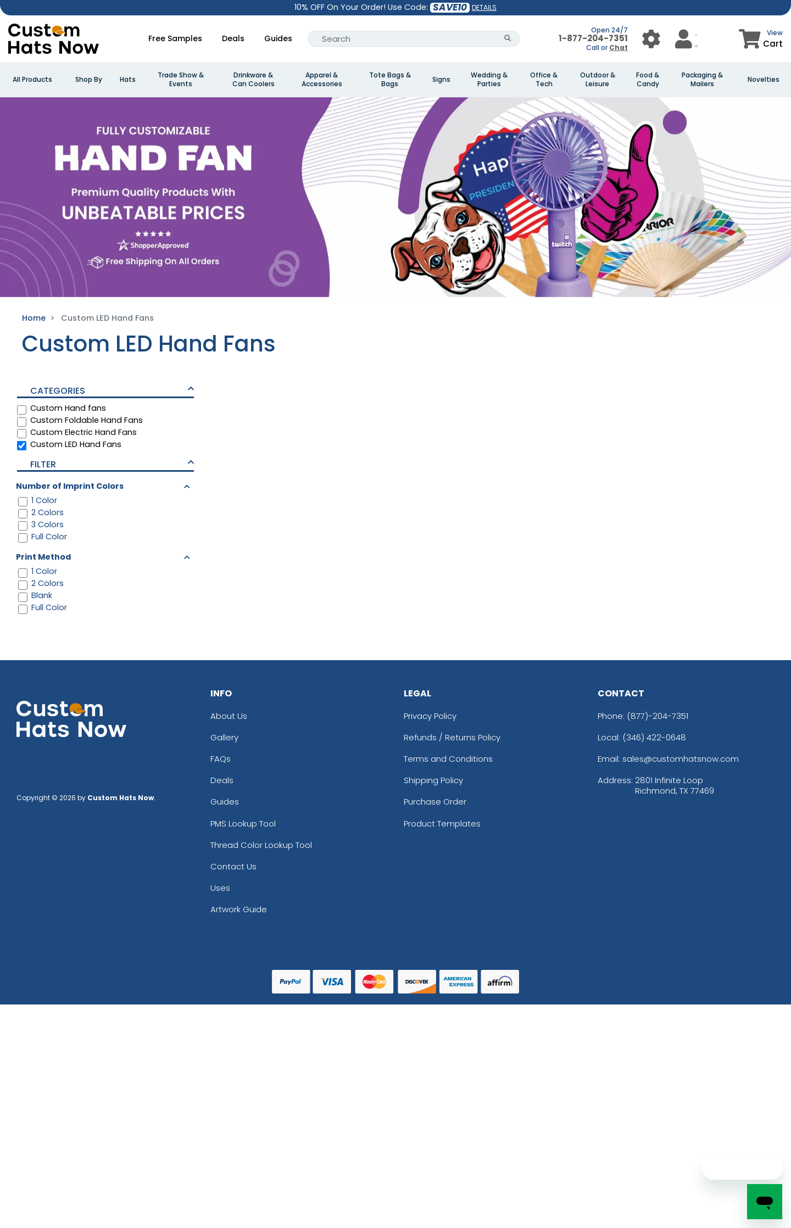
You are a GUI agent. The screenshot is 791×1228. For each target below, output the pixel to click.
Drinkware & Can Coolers (253, 79)
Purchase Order (435, 801)
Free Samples (175, 38)
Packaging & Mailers (702, 79)
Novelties (763, 79)
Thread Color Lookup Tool (261, 845)
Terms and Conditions (448, 758)
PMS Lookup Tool (243, 823)
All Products (32, 79)
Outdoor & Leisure (597, 79)
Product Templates (442, 823)
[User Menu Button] (651, 39)
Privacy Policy (430, 716)
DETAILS (484, 7)
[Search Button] (508, 39)
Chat (618, 47)
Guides (278, 38)
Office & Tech (544, 79)
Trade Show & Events (181, 79)
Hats (128, 79)
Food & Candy (647, 79)
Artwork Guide (238, 909)
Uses (220, 888)
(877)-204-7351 (657, 716)
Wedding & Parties (489, 79)
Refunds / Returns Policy (452, 737)
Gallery (224, 737)
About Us (228, 716)
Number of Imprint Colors (70, 486)
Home (34, 317)
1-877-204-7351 (593, 38)
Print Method (43, 556)
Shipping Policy (433, 780)
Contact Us (233, 866)
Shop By (88, 79)
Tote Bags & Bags (390, 79)
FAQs (220, 758)
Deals (233, 38)
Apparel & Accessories (322, 79)
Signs (441, 79)
